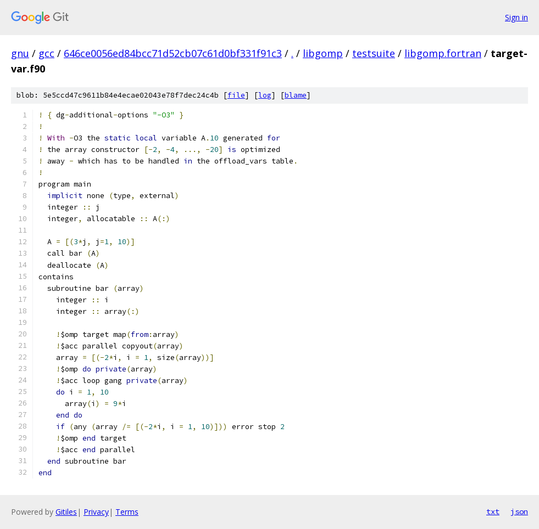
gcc (46, 53)
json (519, 511)
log (264, 95)
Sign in (516, 17)
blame (296, 95)
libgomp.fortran (442, 53)
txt (492, 511)
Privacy (96, 512)
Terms (126, 512)
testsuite (373, 53)
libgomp (323, 53)
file (236, 95)
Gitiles (66, 512)
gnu (20, 53)
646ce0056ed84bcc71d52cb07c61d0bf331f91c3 (173, 53)
